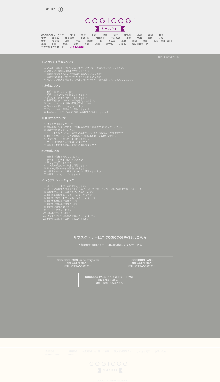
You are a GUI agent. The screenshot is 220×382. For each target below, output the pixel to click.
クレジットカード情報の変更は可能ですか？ (69, 103)
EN (53, 8)
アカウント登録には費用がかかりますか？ (68, 71)
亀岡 (150, 38)
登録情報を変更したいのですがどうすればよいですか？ (75, 76)
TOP (160, 57)
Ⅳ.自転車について (52, 150)
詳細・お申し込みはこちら (78, 266)
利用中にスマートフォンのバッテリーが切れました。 (74, 198)
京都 (139, 38)
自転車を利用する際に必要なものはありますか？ (71, 145)
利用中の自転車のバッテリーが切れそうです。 (70, 195)
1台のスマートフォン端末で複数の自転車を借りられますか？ (78, 112)
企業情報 (49, 351)
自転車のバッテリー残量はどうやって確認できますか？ (75, 171)
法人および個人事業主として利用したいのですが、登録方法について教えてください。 (90, 79)
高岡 (150, 35)
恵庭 (83, 35)
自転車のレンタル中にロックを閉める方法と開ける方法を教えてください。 (85, 127)
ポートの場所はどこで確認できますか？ (67, 142)
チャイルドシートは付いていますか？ (66, 159)
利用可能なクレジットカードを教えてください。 (71, 100)
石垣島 (122, 44)
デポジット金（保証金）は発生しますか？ (68, 109)
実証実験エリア (140, 44)
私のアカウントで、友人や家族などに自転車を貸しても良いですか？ (81, 136)
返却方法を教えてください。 (61, 130)
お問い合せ (160, 351)
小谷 (139, 35)
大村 (76, 44)
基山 (43, 44)
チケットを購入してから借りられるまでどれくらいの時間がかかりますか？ (85, 133)
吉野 (43, 41)
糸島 (145, 41)
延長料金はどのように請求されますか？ (67, 94)
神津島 (55, 38)
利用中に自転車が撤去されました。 (65, 204)
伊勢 (128, 38)
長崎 (86, 44)
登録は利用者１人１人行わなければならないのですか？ (75, 73)
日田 (54, 44)
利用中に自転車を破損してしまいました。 (68, 219)
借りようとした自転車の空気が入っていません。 (71, 216)
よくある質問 (76, 47)
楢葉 (105, 35)
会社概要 (49, 354)
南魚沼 (127, 35)
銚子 (161, 35)
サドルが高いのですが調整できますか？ (67, 168)
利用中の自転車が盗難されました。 (65, 201)
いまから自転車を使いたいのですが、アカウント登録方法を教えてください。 (86, 68)
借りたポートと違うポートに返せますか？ (68, 139)
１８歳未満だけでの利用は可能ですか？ (67, 165)
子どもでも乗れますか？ (59, 162)
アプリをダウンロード (52, 47)
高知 (123, 41)
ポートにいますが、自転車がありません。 (68, 186)
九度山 (55, 41)
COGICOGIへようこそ (52, 35)
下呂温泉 (115, 38)
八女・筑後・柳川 (163, 41)
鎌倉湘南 (69, 38)
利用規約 (72, 351)
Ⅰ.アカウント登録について (57, 61)
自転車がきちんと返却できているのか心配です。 (71, 192)
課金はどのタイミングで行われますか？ (67, 97)
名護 (97, 44)
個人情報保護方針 (123, 351)
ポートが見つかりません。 (60, 210)
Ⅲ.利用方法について (53, 118)
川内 (94, 35)
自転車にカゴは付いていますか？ (64, 174)
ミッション (57, 354)
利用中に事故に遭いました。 (61, 207)
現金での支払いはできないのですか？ (66, 106)
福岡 (134, 41)
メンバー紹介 (68, 354)
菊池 (65, 44)
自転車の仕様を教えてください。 (64, 156)
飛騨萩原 (100, 38)
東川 (72, 35)
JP (47, 8)
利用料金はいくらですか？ (60, 91)
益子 (116, 35)
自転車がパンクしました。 (60, 213)
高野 (67, 41)
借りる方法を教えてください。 (62, 124)
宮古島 (109, 44)
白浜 (78, 41)
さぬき (111, 41)
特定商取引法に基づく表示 (95, 351)
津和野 (90, 41)
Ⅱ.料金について (51, 85)
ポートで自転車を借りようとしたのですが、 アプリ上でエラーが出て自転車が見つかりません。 (95, 189)
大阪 (161, 38)
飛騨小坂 (84, 38)
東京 (43, 38)
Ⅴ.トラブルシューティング (57, 180)
